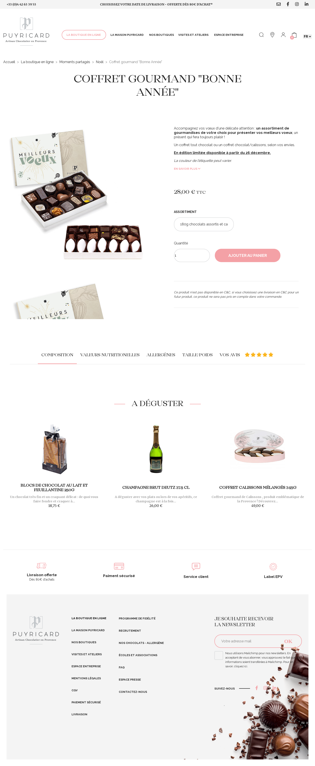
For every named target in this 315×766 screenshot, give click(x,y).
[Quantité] (192, 255)
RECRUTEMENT (130, 630)
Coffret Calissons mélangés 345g (257, 488)
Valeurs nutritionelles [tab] (110, 355)
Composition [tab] (57, 355)
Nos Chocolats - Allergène (141, 643)
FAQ (122, 667)
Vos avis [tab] (247, 355)
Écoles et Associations (138, 655)
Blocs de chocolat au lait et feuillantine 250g (54, 488)
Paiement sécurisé (86, 702)
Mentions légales (86, 678)
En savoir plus (187, 168)
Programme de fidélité (137, 618)
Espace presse (130, 679)
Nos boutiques (84, 642)
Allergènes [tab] (161, 355)
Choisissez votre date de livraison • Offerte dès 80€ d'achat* (156, 4)
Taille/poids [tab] (197, 355)
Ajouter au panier (247, 255)
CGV (75, 690)
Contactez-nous (133, 691)
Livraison (79, 714)
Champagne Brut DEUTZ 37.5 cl (155, 488)
